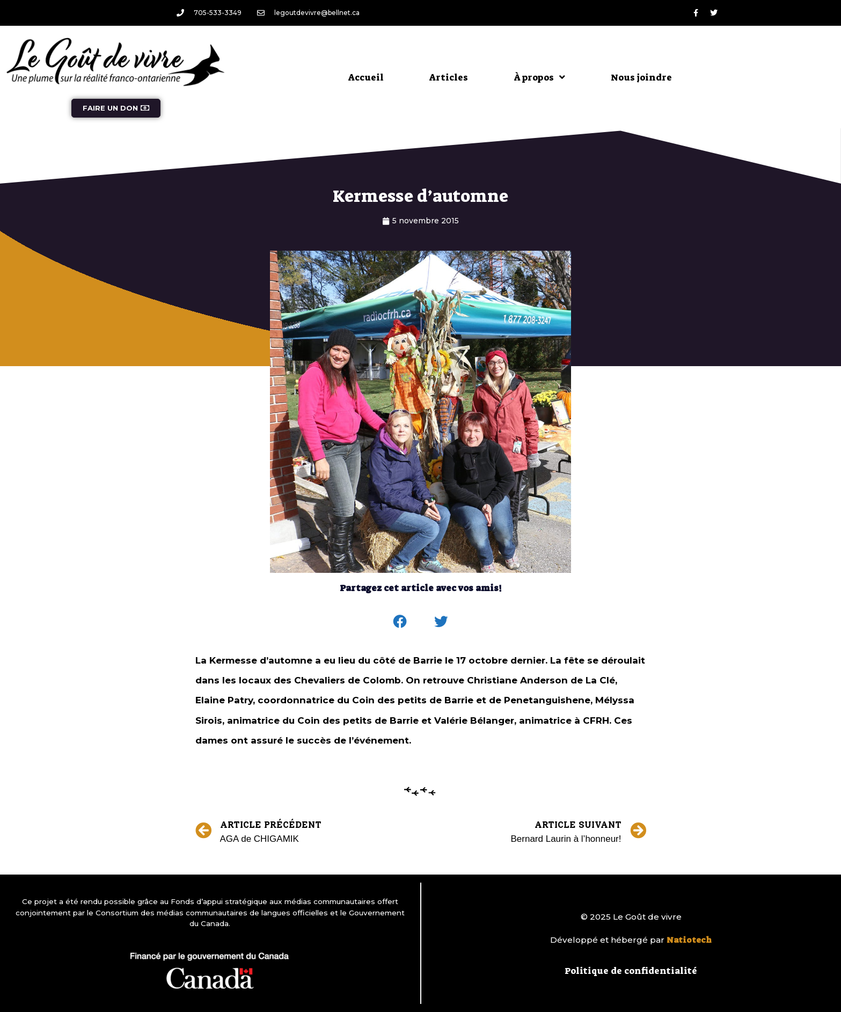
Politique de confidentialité (631, 971)
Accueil (366, 77)
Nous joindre (641, 77)
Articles (448, 77)
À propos (539, 77)
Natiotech (689, 940)
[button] (400, 621)
